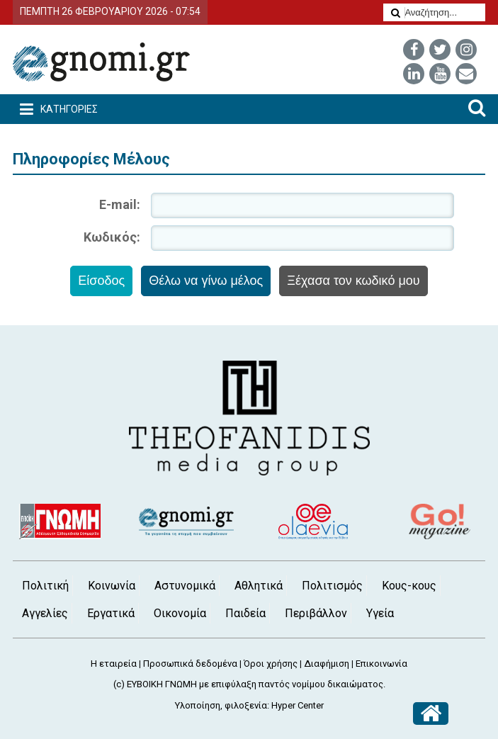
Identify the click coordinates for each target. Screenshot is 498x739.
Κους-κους (409, 585)
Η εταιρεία (114, 663)
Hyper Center (297, 705)
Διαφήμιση (326, 663)
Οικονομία (180, 613)
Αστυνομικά (184, 585)
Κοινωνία (111, 585)
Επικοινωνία (381, 663)
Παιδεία (245, 613)
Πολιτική (45, 585)
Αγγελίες (45, 613)
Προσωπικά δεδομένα (190, 663)
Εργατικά (111, 613)
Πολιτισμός (332, 585)
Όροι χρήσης (271, 663)
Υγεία (380, 613)
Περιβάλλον (316, 613)
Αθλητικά (258, 585)
